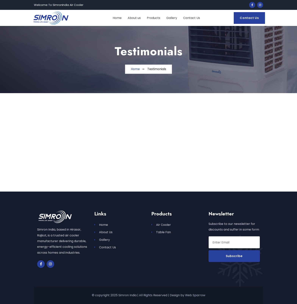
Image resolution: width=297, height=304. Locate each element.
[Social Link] (252, 5)
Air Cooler (161, 225)
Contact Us (105, 247)
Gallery (102, 240)
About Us (103, 232)
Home (101, 225)
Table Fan (161, 232)
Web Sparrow (195, 295)
